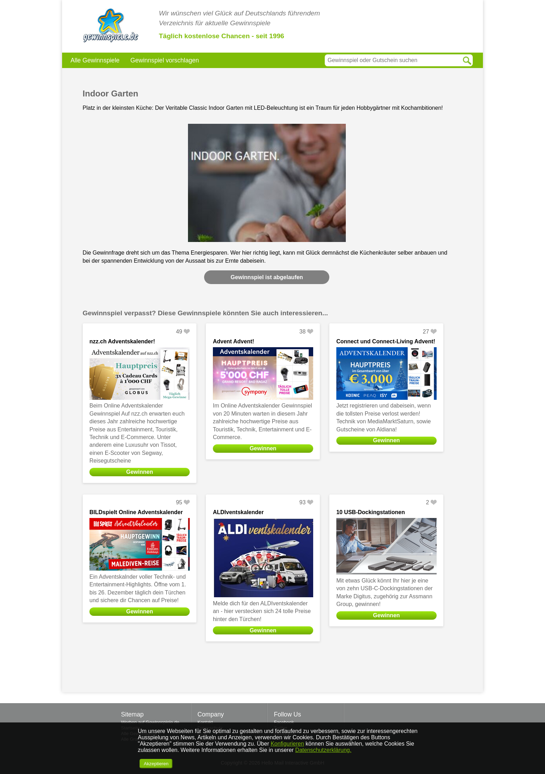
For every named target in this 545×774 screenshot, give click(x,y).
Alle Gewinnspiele (95, 60)
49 (179, 332)
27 (426, 332)
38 (303, 332)
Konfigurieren (287, 744)
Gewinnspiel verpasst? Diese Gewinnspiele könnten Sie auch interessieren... (205, 313)
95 (179, 502)
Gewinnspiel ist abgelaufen (267, 277)
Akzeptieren (156, 763)
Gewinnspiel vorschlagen (164, 60)
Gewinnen (139, 472)
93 (303, 502)
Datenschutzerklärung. (323, 750)
